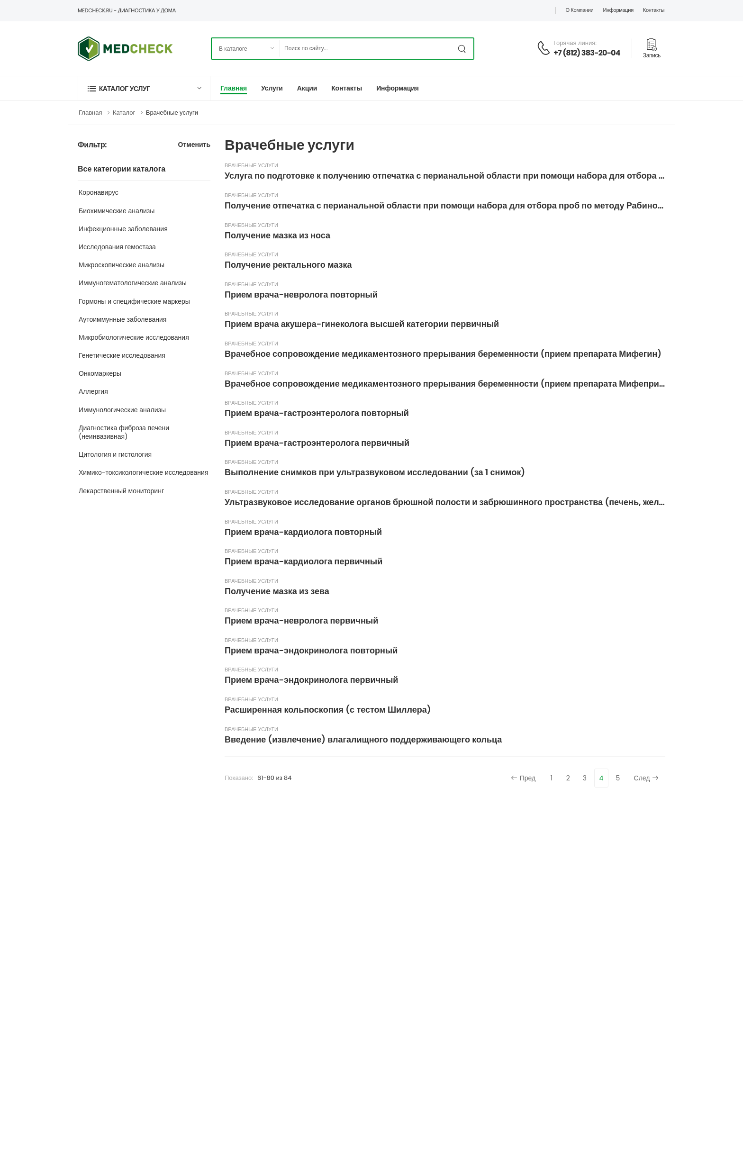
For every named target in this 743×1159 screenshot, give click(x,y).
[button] (144, 88)
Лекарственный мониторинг (121, 491)
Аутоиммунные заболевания (122, 319)
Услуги (272, 88)
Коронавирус (98, 192)
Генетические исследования (122, 355)
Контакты (653, 10)
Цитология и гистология (115, 454)
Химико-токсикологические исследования (143, 472)
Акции (307, 88)
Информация (618, 10)
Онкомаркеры (100, 373)
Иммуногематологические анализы (133, 283)
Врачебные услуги (172, 112)
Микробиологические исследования (134, 337)
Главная (233, 88)
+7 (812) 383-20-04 (586, 52)
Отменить (194, 145)
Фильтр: (92, 145)
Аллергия (93, 391)
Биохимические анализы (116, 211)
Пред (523, 778)
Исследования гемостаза (117, 247)
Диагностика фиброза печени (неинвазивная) (124, 432)
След (646, 778)
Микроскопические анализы (121, 265)
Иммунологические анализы (122, 410)
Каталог (124, 112)
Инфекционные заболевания (123, 229)
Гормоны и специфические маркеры (134, 301)
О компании (579, 10)
